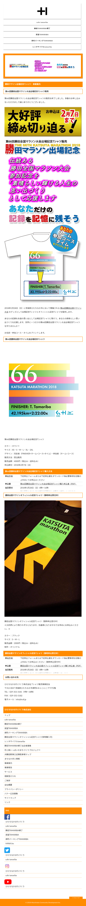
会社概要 (8, 785)
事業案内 (8, 763)
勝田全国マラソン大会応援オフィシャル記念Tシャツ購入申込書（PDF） (51, 666)
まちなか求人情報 (12, 759)
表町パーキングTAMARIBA (42, 41)
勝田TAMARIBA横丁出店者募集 (17, 746)
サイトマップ (10, 798)
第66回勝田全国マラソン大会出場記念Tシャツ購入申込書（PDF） (48, 484)
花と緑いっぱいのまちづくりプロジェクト (22, 750)
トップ (7, 715)
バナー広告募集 (11, 793)
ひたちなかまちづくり (15, 822)
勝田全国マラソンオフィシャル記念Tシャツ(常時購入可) (28, 737)
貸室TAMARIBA (42, 34)
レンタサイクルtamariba (42, 47)
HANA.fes (9, 843)
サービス (8, 772)
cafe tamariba (42, 22)
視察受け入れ (10, 776)
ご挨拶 (7, 780)
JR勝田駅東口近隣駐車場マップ (17, 754)
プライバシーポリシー (14, 789)
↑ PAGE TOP (76, 897)
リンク (7, 802)
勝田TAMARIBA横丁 (42, 28)
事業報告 (8, 767)
